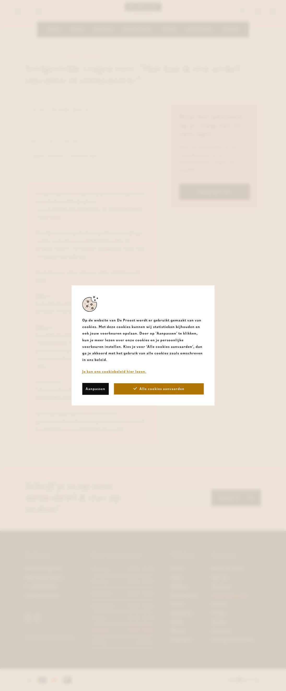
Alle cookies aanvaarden (158, 388)
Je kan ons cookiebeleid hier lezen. (114, 371)
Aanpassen (95, 388)
